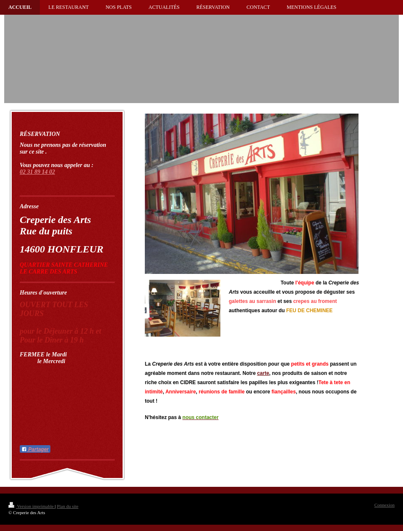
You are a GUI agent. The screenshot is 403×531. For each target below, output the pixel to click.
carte (263, 373)
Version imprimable (31, 506)
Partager (35, 449)
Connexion (384, 504)
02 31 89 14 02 (37, 172)
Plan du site (67, 506)
